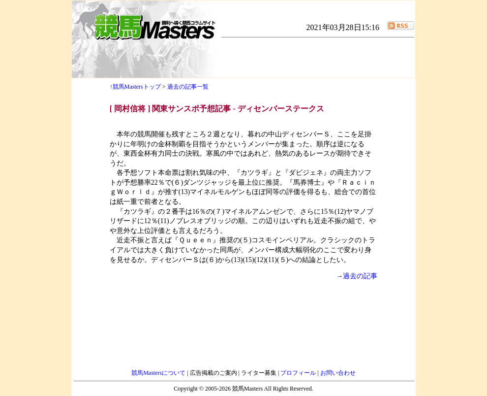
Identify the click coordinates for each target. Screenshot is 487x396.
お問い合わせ (338, 372)
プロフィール (298, 372)
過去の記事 (360, 276)
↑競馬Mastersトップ (135, 86)
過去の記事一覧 (188, 86)
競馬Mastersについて (159, 372)
